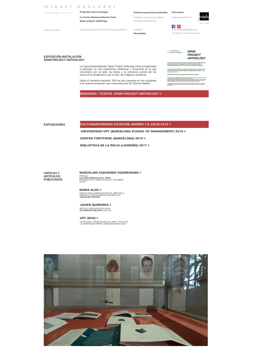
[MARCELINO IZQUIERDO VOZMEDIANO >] (110, 172)
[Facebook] (173, 26)
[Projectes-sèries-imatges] (104, 12)
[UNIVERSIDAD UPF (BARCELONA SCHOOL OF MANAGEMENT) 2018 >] (133, 131)
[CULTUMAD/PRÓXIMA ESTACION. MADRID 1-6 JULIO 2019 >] (144, 124)
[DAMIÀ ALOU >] (90, 190)
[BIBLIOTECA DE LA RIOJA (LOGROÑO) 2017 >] (115, 145)
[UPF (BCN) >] (89, 218)
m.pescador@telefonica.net (185, 29)
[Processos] (178, 12)
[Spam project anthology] (104, 21)
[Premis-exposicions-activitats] (151, 12)
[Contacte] (145, 29)
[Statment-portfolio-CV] (182, 17)
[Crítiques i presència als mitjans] (149, 17)
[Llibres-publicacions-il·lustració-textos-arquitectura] (103, 29)
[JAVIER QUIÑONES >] (95, 204)
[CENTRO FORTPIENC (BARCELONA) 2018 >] (113, 138)
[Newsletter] (145, 33)
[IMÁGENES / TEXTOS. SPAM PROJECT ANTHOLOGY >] (144, 93)
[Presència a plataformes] (145, 21)
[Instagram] (179, 26)
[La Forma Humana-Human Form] (98, 17)
